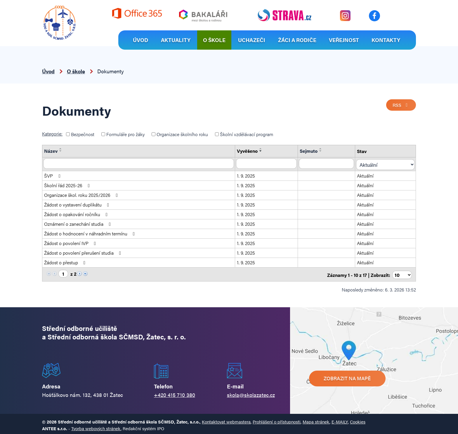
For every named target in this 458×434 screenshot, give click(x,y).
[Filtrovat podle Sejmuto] (331, 163)
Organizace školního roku (182, 134)
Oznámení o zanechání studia (78, 222)
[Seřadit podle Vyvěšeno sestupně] (263, 151)
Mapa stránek (316, 419)
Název (51, 150)
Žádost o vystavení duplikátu (77, 203)
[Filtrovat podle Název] (140, 163)
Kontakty (386, 40)
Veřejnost (344, 40)
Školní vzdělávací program (246, 134)
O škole (214, 40)
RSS (400, 105)
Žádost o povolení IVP (71, 241)
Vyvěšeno (250, 150)
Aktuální (369, 174)
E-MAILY (340, 419)
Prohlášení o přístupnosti (277, 419)
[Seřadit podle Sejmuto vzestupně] (324, 148)
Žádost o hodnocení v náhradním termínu (90, 232)
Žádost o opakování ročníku (77, 212)
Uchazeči (251, 40)
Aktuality (175, 40)
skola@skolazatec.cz (251, 392)
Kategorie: (52, 133)
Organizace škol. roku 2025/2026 (82, 193)
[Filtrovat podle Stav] (387, 163)
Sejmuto (312, 150)
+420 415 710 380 (174, 392)
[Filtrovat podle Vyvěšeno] (270, 163)
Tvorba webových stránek (96, 426)
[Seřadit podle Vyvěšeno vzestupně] (263, 148)
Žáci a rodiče (297, 40)
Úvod (140, 40)
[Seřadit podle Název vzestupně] (61, 148)
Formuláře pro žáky (125, 134)
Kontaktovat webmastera (226, 419)
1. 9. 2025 (249, 174)
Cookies (357, 419)
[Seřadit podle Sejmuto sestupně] (324, 151)
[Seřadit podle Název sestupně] (61, 151)
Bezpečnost (82, 134)
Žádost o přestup (65, 261)
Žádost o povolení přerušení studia (83, 251)
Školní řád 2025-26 (68, 183)
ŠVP (53, 174)
